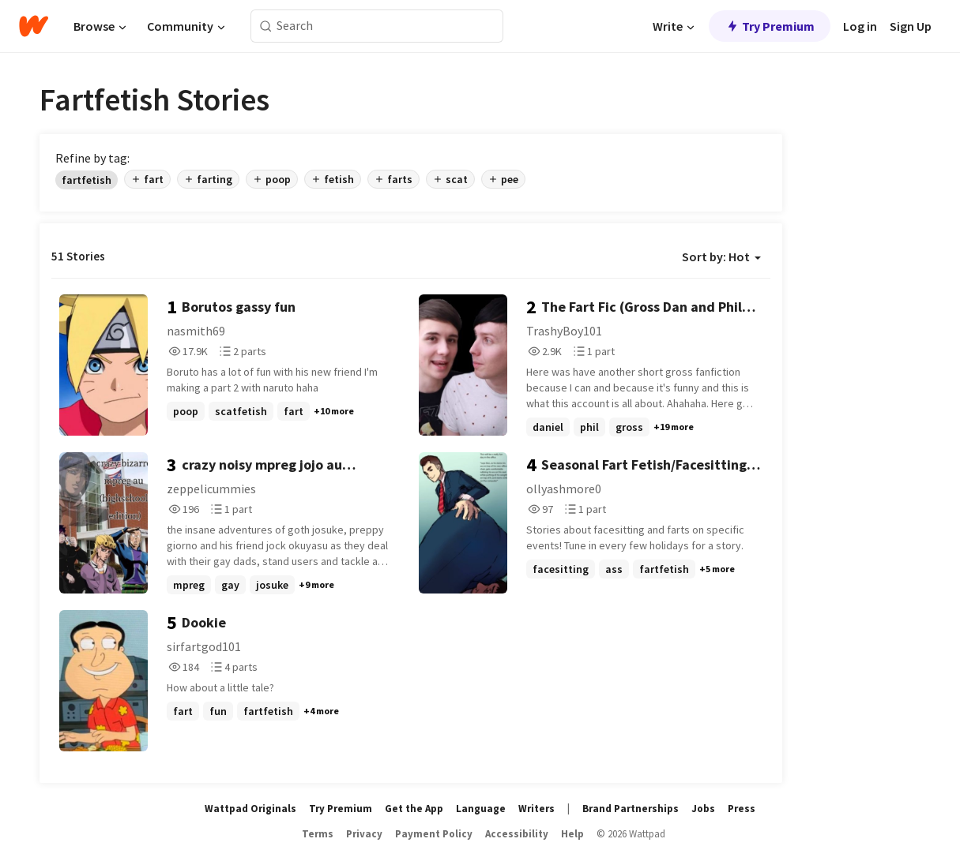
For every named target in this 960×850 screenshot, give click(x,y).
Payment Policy (433, 834)
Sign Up (911, 26)
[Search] (265, 26)
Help (572, 834)
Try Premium (770, 26)
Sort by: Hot (721, 256)
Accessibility (516, 834)
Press (741, 808)
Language (481, 808)
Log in (860, 26)
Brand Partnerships (630, 808)
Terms (317, 834)
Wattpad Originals (250, 808)
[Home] (33, 26)
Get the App (414, 808)
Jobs (703, 808)
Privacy (364, 834)
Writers (536, 808)
